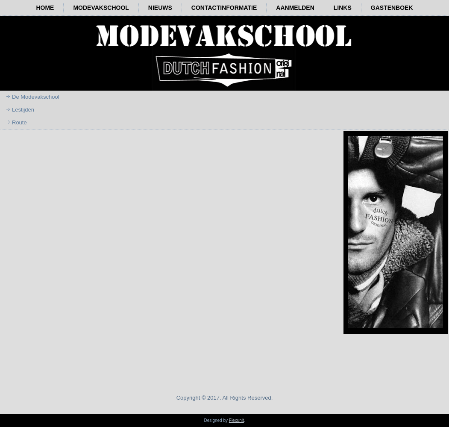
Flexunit (236, 420)
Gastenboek (392, 7)
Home (45, 7)
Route (19, 122)
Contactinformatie (224, 7)
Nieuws (160, 7)
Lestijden (23, 109)
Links (343, 7)
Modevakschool (101, 7)
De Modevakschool (35, 97)
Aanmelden (295, 7)
